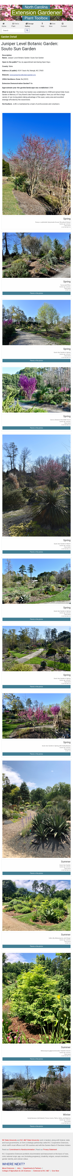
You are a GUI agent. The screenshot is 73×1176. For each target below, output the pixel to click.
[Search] (13, 30)
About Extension (8, 1168)
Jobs (19, 1168)
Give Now (52, 25)
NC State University (9, 1140)
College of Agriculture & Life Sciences (16, 1171)
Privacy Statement (50, 1150)
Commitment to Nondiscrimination (22, 1150)
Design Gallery (29, 25)
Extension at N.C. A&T (41, 1171)
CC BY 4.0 (68, 290)
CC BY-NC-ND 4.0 (66, 227)
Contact (64, 25)
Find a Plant (15, 25)
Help (42, 25)
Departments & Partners (32, 1168)
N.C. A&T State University (29, 1140)
